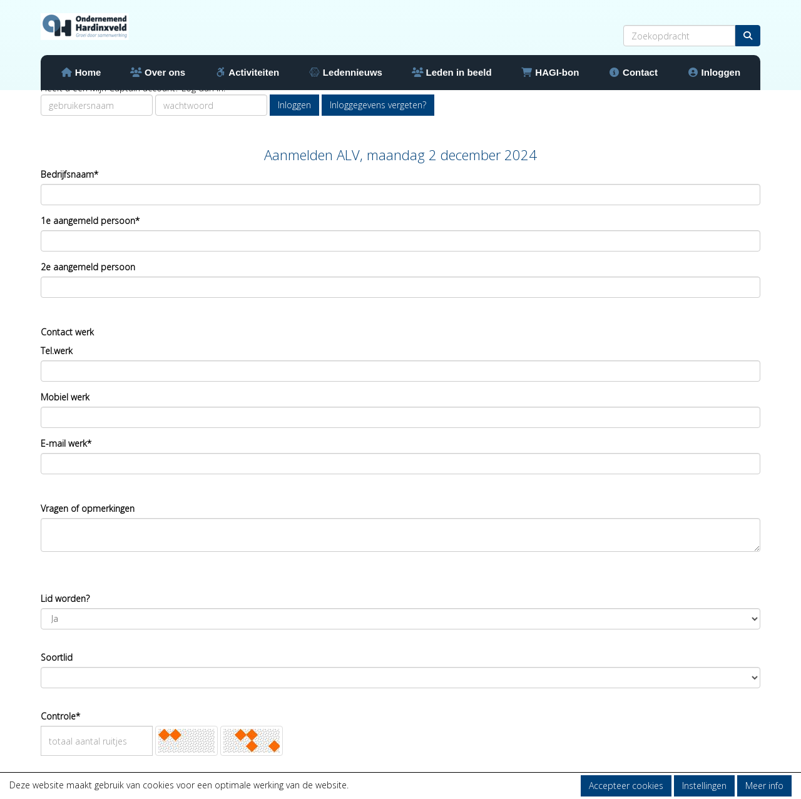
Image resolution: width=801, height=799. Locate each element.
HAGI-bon (550, 72)
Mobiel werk (65, 397)
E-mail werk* (66, 443)
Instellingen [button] (704, 785)
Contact (633, 72)
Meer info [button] (764, 785)
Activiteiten (247, 72)
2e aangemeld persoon (88, 267)
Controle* (60, 716)
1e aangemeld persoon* (90, 220)
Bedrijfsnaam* (69, 174)
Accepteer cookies (626, 785)
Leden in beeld (452, 72)
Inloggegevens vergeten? (378, 105)
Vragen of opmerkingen (88, 508)
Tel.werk (57, 351)
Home (81, 72)
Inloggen (713, 72)
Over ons (157, 72)
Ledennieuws (345, 72)
